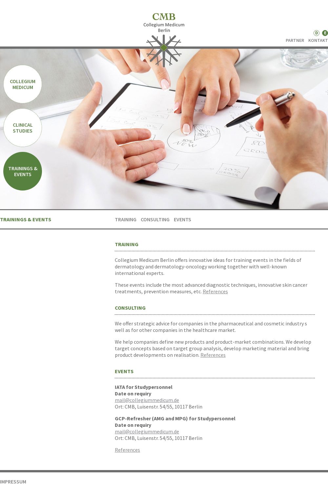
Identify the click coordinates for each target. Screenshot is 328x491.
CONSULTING (155, 219)
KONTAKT (318, 40)
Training (125, 219)
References (215, 291)
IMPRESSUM (13, 481)
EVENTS (182, 219)
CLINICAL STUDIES (23, 127)
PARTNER (295, 40)
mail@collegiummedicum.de (147, 400)
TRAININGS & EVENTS (22, 171)
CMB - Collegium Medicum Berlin (164, 40)
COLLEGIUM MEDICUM (22, 84)
